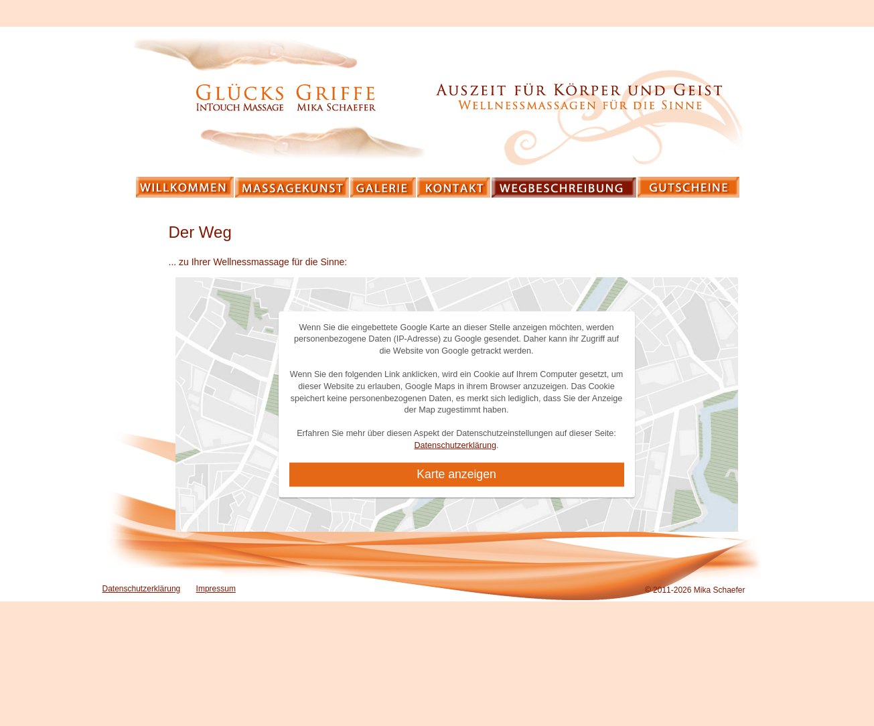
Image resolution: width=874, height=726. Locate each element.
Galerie (383, 187)
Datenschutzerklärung (455, 445)
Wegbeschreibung (565, 187)
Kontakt (454, 187)
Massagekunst (292, 187)
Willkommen (185, 187)
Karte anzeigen (456, 474)
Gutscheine (689, 187)
